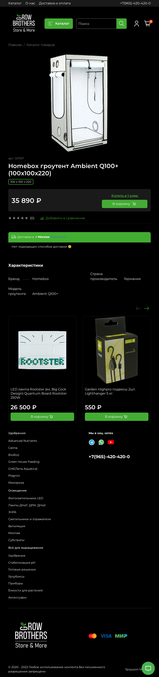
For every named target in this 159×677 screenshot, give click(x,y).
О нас (30, 3)
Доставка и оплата (55, 3)
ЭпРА (12, 512)
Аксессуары (17, 597)
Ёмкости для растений (25, 590)
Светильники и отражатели (29, 519)
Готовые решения (22, 569)
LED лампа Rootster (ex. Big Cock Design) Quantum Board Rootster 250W (39, 393)
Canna (12, 448)
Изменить (58, 237)
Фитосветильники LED (25, 498)
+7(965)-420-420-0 (135, 3)
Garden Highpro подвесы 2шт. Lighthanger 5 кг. (110, 391)
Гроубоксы (16, 576)
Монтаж (14, 533)
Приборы (15, 583)
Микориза (16, 482)
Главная (15, 45)
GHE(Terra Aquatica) (22, 469)
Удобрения (16, 555)
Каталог (15, 3)
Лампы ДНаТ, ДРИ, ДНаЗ (27, 505)
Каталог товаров (40, 45)
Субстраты (16, 540)
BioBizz (13, 455)
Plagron (14, 475)
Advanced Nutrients (22, 441)
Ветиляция (16, 526)
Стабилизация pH (21, 562)
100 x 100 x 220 (20, 182)
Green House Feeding (24, 462)
